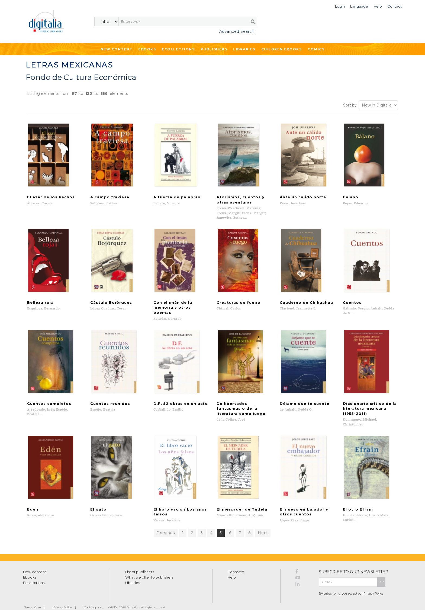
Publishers (214, 49)
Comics (316, 49)
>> (381, 574)
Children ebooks (281, 49)
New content (34, 564)
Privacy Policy (373, 586)
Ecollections (178, 49)
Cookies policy (93, 600)
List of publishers (139, 564)
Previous (165, 525)
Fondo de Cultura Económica (81, 77)
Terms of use (32, 600)
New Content (117, 49)
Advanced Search (237, 31)
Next (263, 525)
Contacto (235, 564)
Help (231, 569)
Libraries (244, 49)
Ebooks (147, 49)
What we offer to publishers (149, 569)
